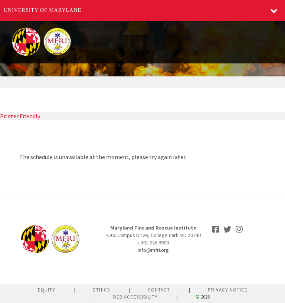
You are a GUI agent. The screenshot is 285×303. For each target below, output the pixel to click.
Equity (46, 290)
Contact (159, 290)
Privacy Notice (228, 290)
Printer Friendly (20, 116)
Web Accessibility (135, 297)
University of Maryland (43, 10)
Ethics (101, 290)
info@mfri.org (153, 250)
